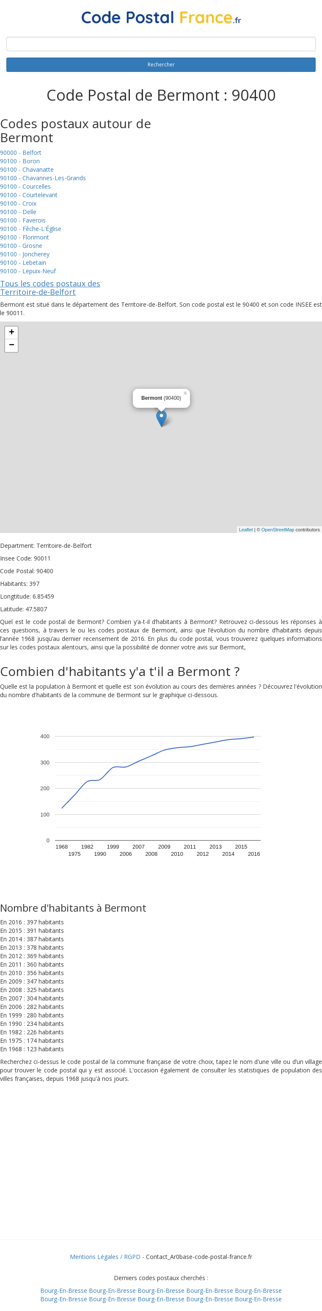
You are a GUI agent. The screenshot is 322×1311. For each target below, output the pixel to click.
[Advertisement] (161, 1172)
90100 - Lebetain (23, 262)
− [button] (11, 345)
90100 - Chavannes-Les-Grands (43, 178)
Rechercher (161, 64)
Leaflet (246, 529)
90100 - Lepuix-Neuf (28, 271)
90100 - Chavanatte (27, 169)
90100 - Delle (18, 212)
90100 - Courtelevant (29, 195)
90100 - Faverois (23, 220)
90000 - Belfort (20, 152)
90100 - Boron (20, 161)
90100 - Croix (18, 203)
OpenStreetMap (277, 529)
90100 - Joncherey (25, 254)
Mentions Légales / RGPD (105, 1257)
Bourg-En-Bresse (63, 1290)
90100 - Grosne (21, 246)
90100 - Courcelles (25, 186)
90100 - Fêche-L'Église (30, 229)
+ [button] (11, 333)
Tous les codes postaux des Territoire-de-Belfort (50, 287)
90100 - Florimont (24, 237)
